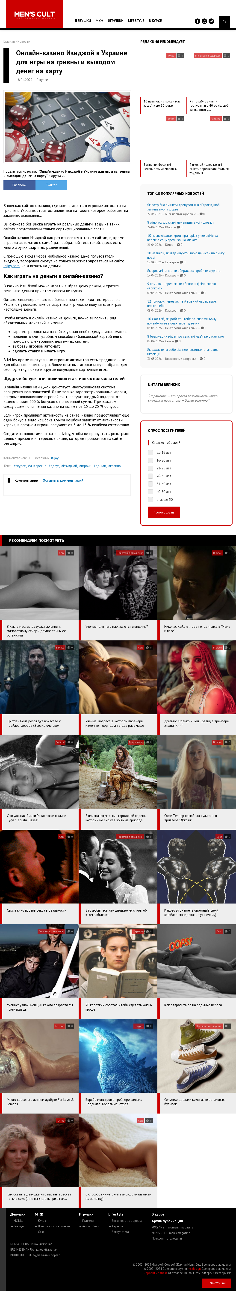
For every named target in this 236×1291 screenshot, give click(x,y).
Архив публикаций (167, 1221)
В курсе (155, 20)
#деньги (100, 466)
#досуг (54, 466)
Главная (9, 41)
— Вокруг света (118, 1232)
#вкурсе (20, 466)
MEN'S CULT (171, 1233)
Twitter (51, 185)
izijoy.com (11, 265)
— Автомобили (89, 1226)
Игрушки (116, 20)
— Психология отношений (52, 1226)
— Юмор (40, 1221)
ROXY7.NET (172, 1227)
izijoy (55, 458)
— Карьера (115, 1226)
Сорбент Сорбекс (155, 1273)
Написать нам (217, 1283)
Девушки (83, 20)
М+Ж (99, 20)
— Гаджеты (86, 1221)
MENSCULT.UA (31, 1244)
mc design (194, 1269)
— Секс (39, 1232)
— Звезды (17, 1226)
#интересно (37, 466)
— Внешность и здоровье (125, 1221)
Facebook (19, 185)
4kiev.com (167, 1238)
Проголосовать (164, 512)
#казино (114, 466)
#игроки (85, 466)
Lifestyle (136, 20)
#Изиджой (69, 466)
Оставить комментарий (63, 480)
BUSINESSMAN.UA (33, 1250)
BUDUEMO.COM (35, 1255)
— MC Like (16, 1221)
